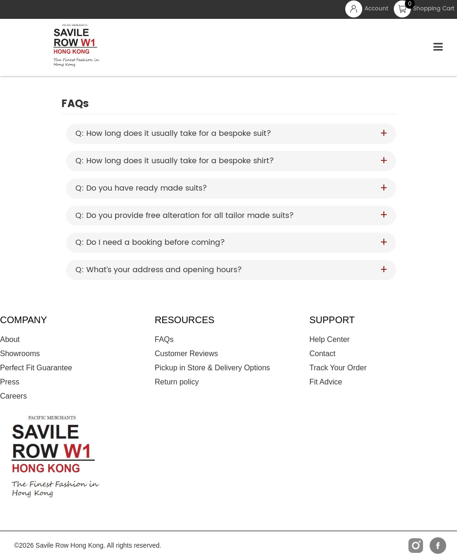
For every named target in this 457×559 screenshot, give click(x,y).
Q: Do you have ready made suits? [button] (141, 188)
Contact (322, 354)
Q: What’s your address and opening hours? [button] (158, 270)
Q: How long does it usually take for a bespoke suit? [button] (173, 133)
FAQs (164, 339)
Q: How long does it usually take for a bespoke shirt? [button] (174, 161)
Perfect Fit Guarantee (36, 368)
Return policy (177, 382)
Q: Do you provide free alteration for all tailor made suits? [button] (184, 215)
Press (9, 382)
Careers (13, 396)
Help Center (329, 339)
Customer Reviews (186, 354)
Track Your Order (337, 368)
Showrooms (20, 354)
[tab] (231, 134)
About (10, 339)
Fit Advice (325, 382)
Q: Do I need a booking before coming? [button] (150, 242)
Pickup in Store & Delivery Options (212, 368)
